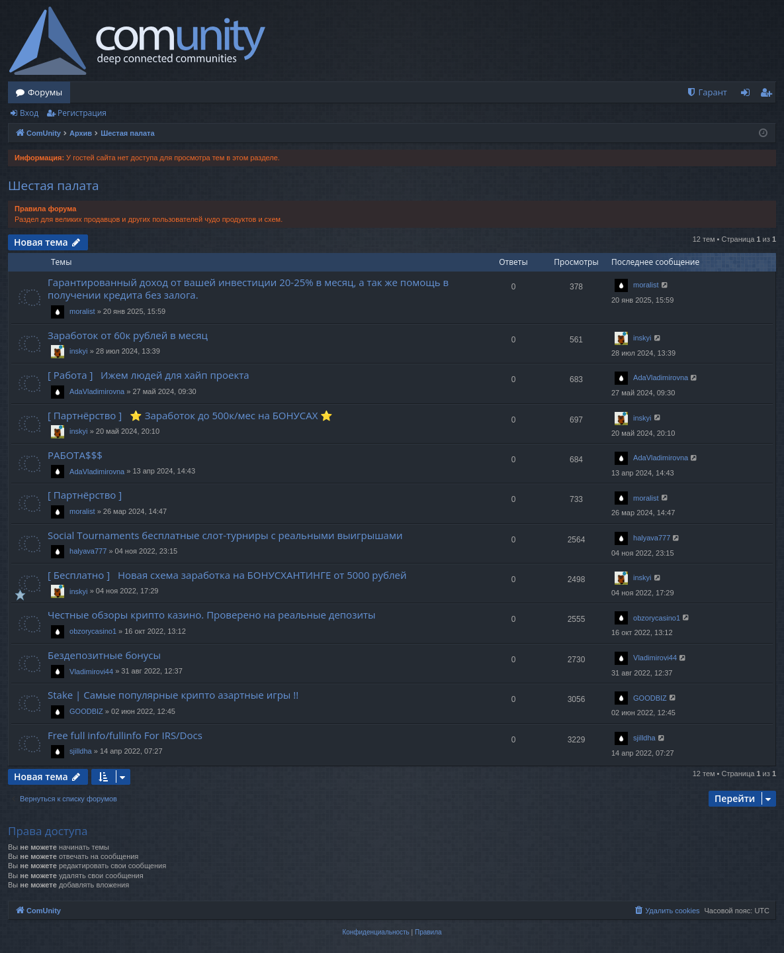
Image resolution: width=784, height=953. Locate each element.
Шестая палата (53, 185)
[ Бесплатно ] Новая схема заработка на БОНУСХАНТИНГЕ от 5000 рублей (227, 574)
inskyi (78, 351)
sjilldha (80, 751)
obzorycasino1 (92, 631)
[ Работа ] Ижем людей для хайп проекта (148, 374)
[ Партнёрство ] (87, 494)
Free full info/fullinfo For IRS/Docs (125, 735)
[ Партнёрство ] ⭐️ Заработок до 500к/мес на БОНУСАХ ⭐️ (190, 415)
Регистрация (82, 113)
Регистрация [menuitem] (769, 94)
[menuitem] (706, 92)
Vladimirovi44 (91, 672)
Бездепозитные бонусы (104, 655)
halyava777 (88, 551)
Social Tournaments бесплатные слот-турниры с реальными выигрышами (225, 535)
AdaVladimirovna (96, 391)
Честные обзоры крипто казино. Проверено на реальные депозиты (212, 614)
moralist (82, 311)
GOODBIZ (86, 711)
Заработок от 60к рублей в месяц (128, 335)
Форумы (45, 92)
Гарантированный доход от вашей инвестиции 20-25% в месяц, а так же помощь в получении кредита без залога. (248, 288)
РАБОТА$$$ (75, 455)
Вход (29, 113)
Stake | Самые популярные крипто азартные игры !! (173, 694)
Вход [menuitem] (748, 94)
